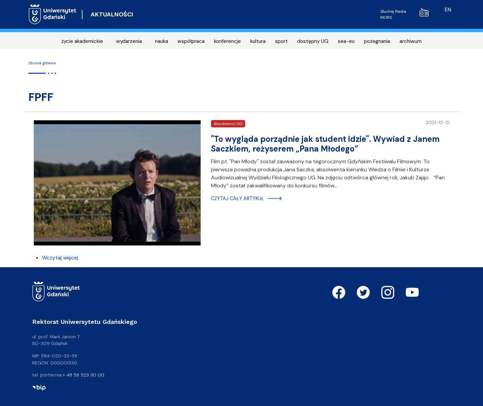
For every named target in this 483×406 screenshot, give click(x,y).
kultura (258, 41)
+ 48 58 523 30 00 (83, 375)
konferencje (227, 41)
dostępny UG (312, 41)
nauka (161, 41)
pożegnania (377, 41)
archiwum (410, 41)
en (448, 9)
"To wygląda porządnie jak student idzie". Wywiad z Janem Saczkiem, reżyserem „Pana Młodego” (325, 144)
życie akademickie (82, 41)
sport (281, 41)
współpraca (191, 41)
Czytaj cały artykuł (237, 198)
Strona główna (42, 63)
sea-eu (346, 41)
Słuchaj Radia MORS (404, 14)
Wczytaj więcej (60, 257)
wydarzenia (129, 41)
